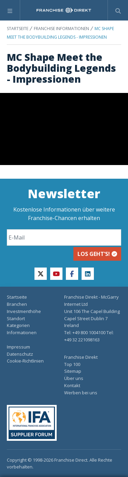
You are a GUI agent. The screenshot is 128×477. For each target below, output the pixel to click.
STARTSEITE (17, 28)
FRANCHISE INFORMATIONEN (61, 28)
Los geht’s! (97, 254)
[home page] (64, 10)
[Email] (64, 237)
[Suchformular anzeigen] (118, 10)
